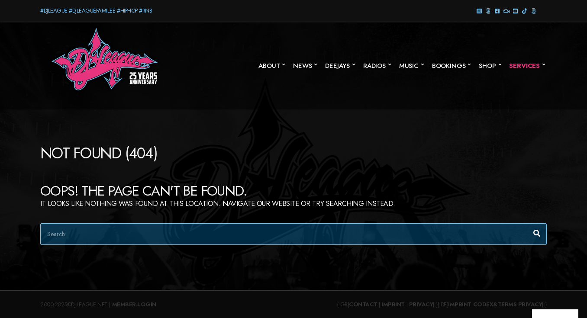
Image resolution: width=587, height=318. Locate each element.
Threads (488, 10)
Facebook (497, 10)
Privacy (421, 304)
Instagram (479, 10)
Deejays (337, 66)
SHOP (487, 66)
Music (409, 66)
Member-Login (134, 304)
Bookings (449, 66)
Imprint (393, 304)
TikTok (524, 10)
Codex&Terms (495, 304)
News (302, 66)
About (269, 66)
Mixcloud (506, 10)
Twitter (533, 10)
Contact (363, 304)
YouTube (515, 10)
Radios (374, 66)
